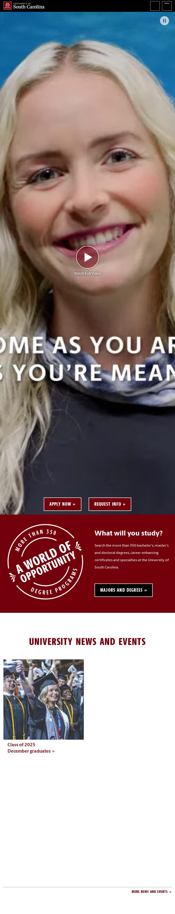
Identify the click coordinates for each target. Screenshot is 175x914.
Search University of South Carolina (155, 6)
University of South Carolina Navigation (167, 6)
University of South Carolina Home (23, 5)
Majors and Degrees (121, 590)
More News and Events (150, 891)
